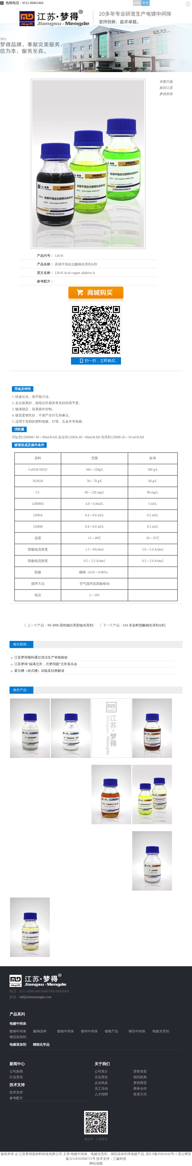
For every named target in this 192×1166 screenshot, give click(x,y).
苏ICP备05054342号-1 (161, 1154)
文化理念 (101, 1077)
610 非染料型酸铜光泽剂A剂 (144, 625)
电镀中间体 (79, 1154)
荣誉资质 (140, 1071)
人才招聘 (101, 1094)
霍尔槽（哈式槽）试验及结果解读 (39, 671)
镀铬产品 (111, 1031)
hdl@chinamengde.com (35, 997)
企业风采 (101, 1083)
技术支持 (16, 1092)
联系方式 (140, 1094)
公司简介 (101, 1071)
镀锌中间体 (89, 1031)
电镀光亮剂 (160, 1031)
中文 (145, 3)
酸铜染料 (40, 1031)
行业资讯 (16, 1077)
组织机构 (140, 1077)
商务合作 (140, 1088)
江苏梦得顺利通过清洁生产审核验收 (41, 657)
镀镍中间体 (65, 1031)
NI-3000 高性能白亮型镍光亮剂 (70, 625)
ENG (137, 3)
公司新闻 (16, 1071)
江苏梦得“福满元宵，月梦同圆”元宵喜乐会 (45, 664)
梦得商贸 (140, 1083)
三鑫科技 (119, 1159)
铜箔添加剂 (18, 1037)
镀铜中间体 (18, 1031)
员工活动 (101, 1088)
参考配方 (16, 1098)
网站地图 (96, 1163)
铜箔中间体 (137, 1031)
